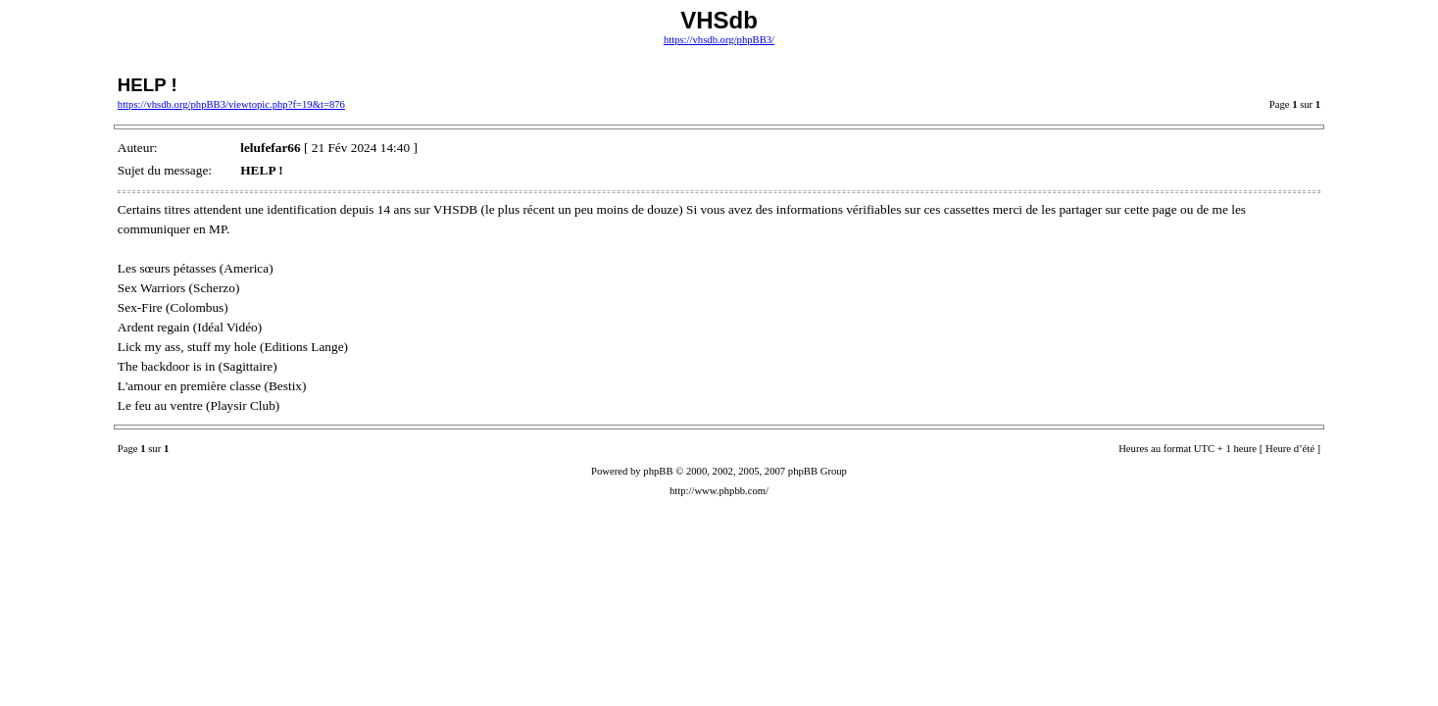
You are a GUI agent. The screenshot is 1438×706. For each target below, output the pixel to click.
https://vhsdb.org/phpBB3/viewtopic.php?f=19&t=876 (231, 104)
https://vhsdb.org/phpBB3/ (719, 39)
